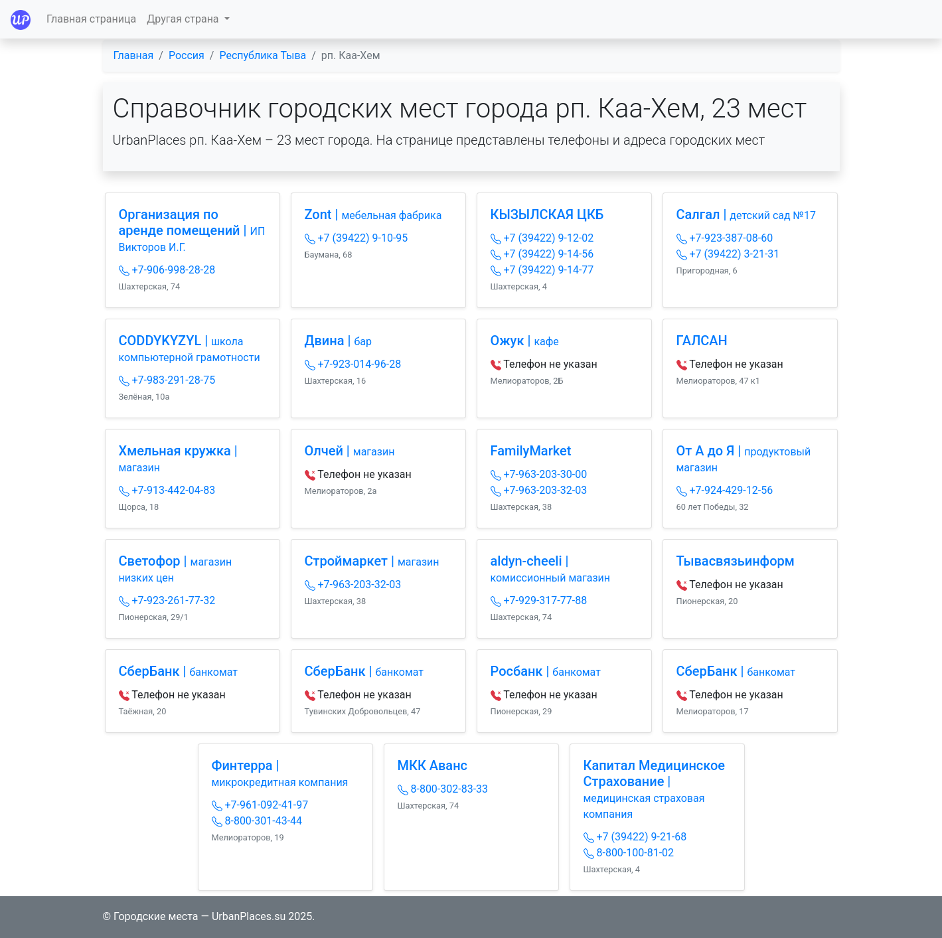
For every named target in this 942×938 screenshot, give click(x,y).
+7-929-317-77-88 (539, 600)
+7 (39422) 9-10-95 (356, 238)
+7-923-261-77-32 (167, 600)
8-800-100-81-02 (629, 852)
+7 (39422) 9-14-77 (542, 270)
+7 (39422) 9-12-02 (542, 238)
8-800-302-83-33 (443, 789)
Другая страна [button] (184, 19)
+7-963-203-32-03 (539, 490)
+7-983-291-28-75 (167, 380)
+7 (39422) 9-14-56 (542, 254)
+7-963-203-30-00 (539, 474)
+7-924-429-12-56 (724, 490)
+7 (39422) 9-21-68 (635, 836)
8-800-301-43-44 (257, 821)
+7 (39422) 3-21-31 (728, 254)
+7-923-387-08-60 (724, 238)
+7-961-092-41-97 (260, 805)
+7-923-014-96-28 (353, 364)
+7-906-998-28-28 (167, 270)
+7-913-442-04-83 (167, 490)
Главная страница (91, 19)
